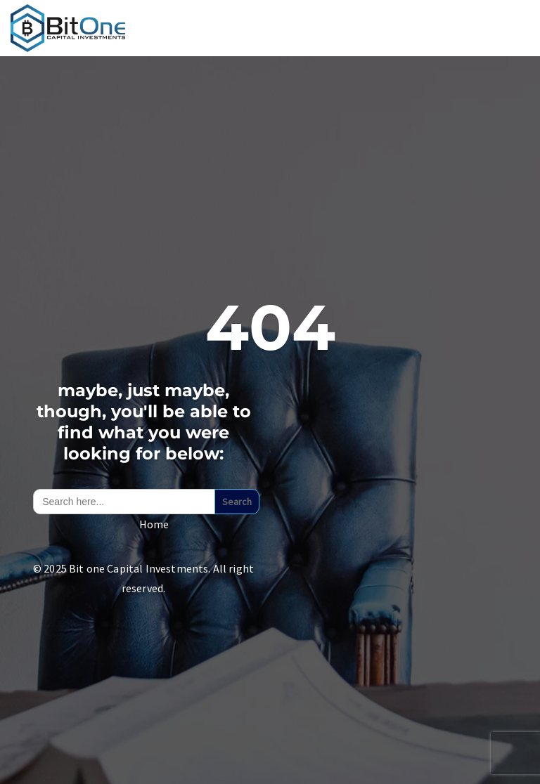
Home (154, 524)
